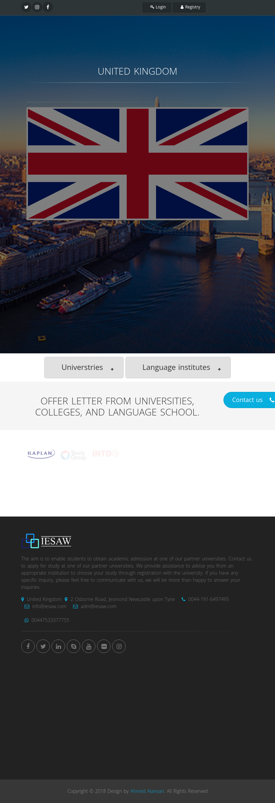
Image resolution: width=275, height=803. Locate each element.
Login (157, 7)
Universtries (88, 367)
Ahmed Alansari (147, 791)
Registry (189, 7)
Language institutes (182, 367)
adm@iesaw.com (93, 606)
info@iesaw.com (43, 606)
